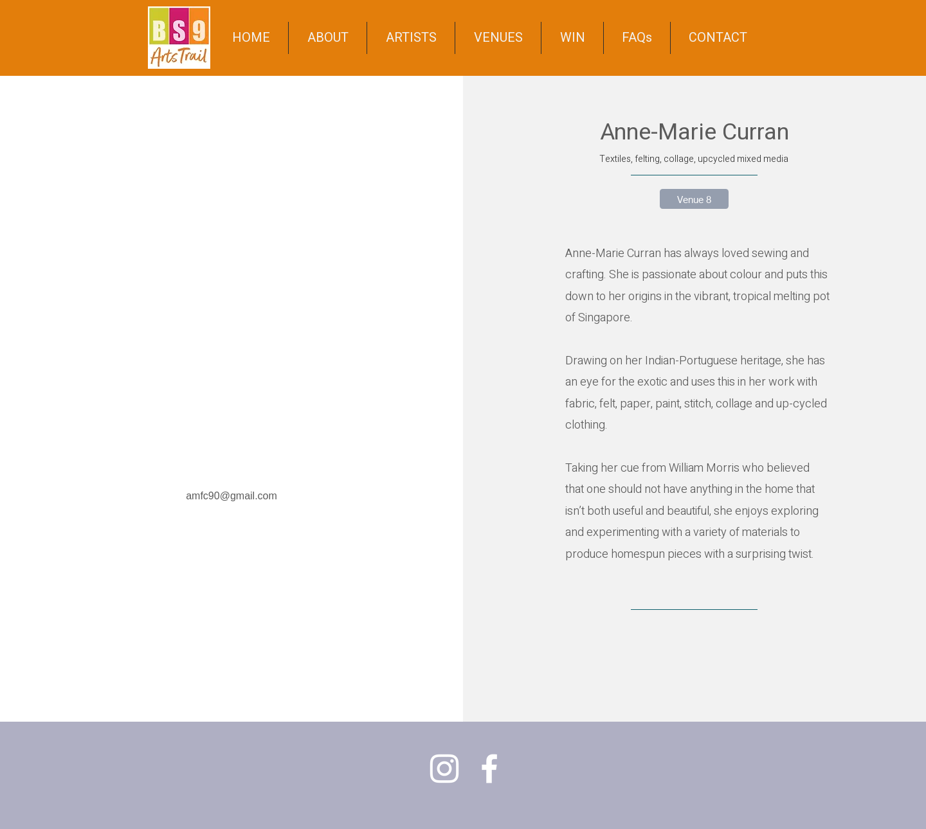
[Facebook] (489, 768)
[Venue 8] (694, 199)
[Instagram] (444, 768)
